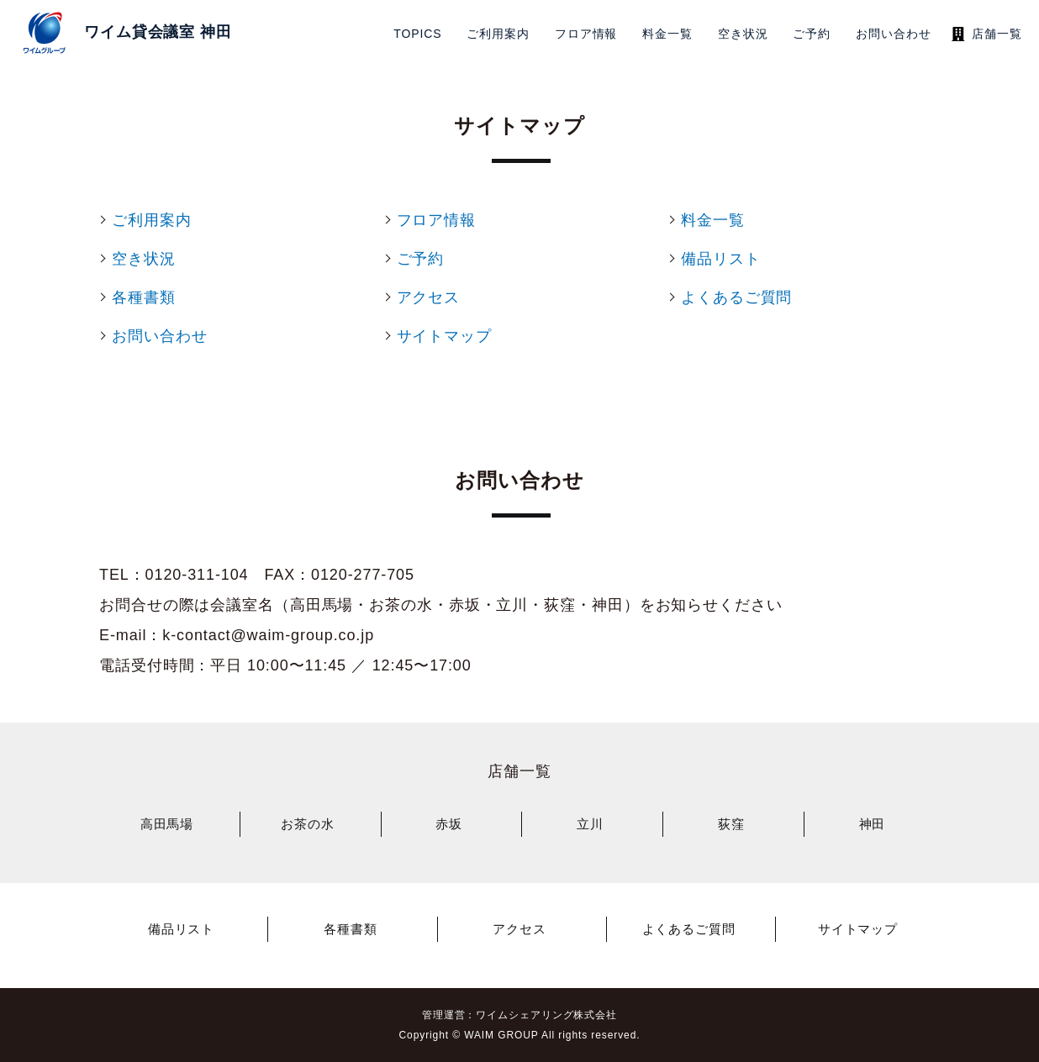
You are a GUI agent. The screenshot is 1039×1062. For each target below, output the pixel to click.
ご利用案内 (498, 33)
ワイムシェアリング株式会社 (546, 1015)
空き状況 (743, 33)
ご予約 (812, 33)
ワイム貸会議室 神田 (158, 32)
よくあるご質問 (689, 929)
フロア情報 (586, 33)
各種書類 (350, 929)
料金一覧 (667, 33)
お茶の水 (308, 824)
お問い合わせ (893, 33)
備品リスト (181, 929)
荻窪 (731, 824)
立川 (590, 824)
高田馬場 (167, 824)
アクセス (519, 929)
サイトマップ (858, 929)
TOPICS (417, 33)
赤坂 (448, 824)
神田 (872, 824)
